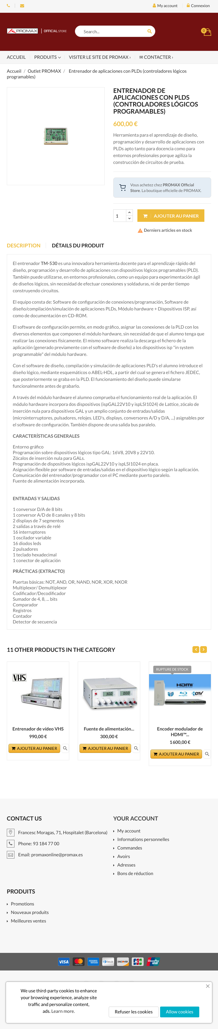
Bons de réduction (135, 873)
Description (24, 245)
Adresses (126, 865)
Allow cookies (179, 1012)
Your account (135, 818)
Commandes (129, 848)
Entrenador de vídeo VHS (38, 729)
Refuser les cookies (133, 1012)
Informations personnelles (143, 839)
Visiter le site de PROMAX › (100, 57)
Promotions (22, 904)
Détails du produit (78, 245)
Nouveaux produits (30, 912)
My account (129, 831)
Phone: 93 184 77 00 (8, 5)
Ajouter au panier (171, 215)
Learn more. (63, 1011)
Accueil (16, 57)
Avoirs (123, 856)
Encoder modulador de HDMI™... (180, 731)
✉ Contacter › (156, 57)
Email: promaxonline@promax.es (22, 5)
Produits (46, 57)
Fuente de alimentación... (109, 729)
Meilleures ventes (28, 921)
